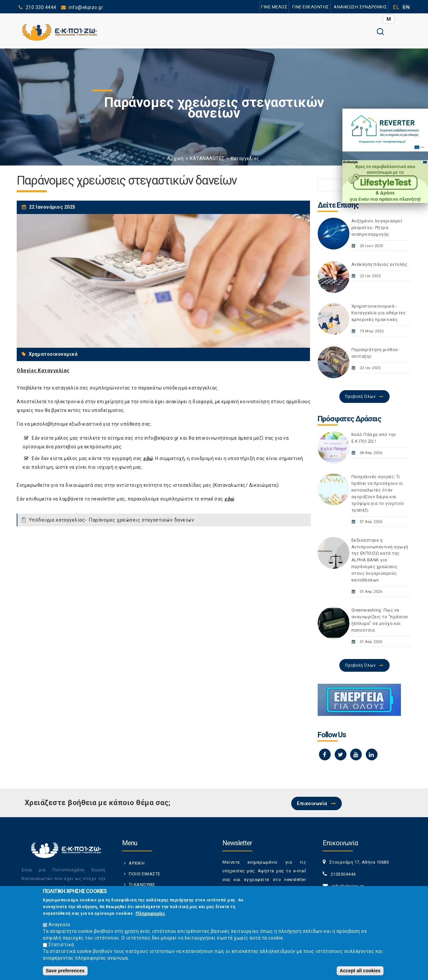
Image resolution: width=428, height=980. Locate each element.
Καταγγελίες (245, 158)
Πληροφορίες (151, 916)
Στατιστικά (61, 947)
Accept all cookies (360, 973)
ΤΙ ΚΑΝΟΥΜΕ (142, 884)
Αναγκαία (59, 927)
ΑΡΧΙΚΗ (136, 863)
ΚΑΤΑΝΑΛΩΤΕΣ (207, 158)
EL (396, 7)
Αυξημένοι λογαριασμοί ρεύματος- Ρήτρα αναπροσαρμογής (377, 227)
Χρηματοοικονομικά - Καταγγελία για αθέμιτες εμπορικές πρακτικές (378, 313)
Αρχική (175, 158)
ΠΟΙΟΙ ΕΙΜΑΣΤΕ (144, 873)
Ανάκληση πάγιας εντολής (379, 264)
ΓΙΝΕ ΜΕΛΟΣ (274, 6)
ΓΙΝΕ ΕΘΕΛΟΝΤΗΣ (310, 6)
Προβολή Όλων (360, 396)
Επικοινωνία (312, 803)
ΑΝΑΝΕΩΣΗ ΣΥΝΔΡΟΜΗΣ (360, 6)
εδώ (148, 458)
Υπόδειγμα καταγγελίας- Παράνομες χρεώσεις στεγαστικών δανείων (111, 520)
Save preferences (65, 973)
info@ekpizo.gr (161, 438)
